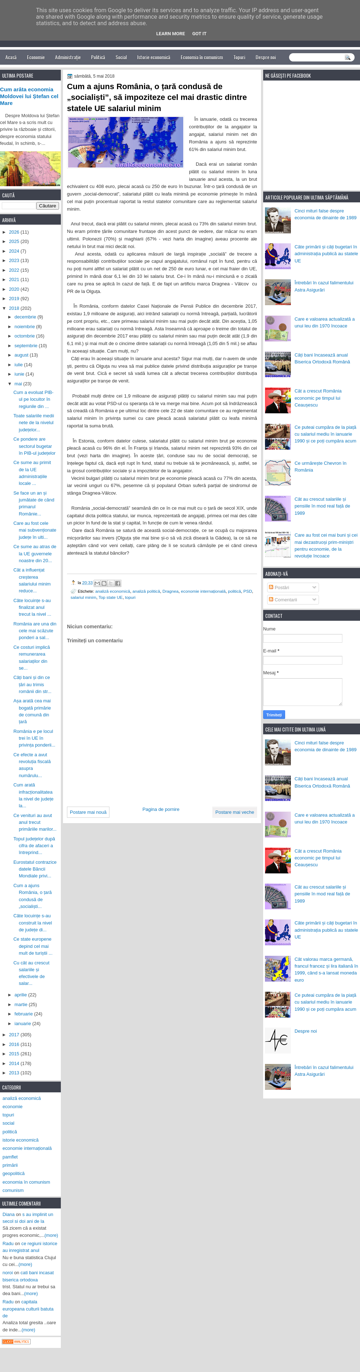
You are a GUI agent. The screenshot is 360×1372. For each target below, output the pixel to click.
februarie (24, 1014)
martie (21, 1004)
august (22, 355)
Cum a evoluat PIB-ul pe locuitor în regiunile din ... (33, 399)
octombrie (25, 336)
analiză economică (112, 591)
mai (18, 383)
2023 (15, 260)
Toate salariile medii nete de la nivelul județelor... (33, 422)
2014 (15, 1063)
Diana (9, 1214)
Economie (36, 57)
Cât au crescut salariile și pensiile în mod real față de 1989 (322, 506)
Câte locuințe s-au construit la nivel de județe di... (32, 922)
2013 (15, 1072)
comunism (13, 1190)
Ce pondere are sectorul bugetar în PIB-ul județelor (34, 446)
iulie (19, 364)
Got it (199, 33)
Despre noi (266, 57)
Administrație (68, 57)
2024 (15, 251)
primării (10, 1165)
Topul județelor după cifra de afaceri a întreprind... (34, 845)
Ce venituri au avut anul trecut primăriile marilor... (35, 822)
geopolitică (13, 1173)
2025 (15, 241)
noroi (8, 1272)
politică (234, 591)
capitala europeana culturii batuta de (28, 1308)
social (8, 1123)
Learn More (170, 33)
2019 (15, 298)
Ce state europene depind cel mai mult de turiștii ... (33, 946)
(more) (51, 1235)
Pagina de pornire (161, 809)
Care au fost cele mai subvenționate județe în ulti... (34, 530)
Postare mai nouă (88, 812)
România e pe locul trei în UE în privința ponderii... (34, 738)
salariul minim (83, 597)
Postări (279, 587)
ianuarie (23, 1023)
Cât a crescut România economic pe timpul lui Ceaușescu (318, 398)
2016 (15, 1044)
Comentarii (283, 599)
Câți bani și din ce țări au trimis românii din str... (32, 684)
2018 (15, 308)
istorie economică (21, 1140)
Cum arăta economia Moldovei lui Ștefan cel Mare (29, 96)
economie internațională (203, 591)
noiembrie (25, 326)
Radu (8, 1243)
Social (121, 57)
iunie (20, 374)
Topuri (239, 57)
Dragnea (170, 591)
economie (13, 1106)
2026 (15, 232)
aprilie (21, 994)
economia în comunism (26, 1182)
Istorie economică (153, 57)
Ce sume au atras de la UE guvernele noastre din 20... (34, 553)
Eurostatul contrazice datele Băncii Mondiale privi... (35, 869)
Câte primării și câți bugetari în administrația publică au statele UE (326, 253)
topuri (130, 597)
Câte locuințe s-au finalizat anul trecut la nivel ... (32, 607)
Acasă (11, 57)
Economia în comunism (202, 57)
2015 (15, 1053)
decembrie (25, 317)
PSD (247, 591)
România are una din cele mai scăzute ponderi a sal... (34, 631)
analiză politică (146, 591)
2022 (15, 270)
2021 (15, 279)
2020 (15, 289)
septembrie (26, 345)
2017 (15, 1034)
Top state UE (111, 597)
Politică (98, 57)
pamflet (10, 1157)
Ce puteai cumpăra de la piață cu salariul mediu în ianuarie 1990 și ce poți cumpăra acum (325, 434)
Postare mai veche (234, 812)
